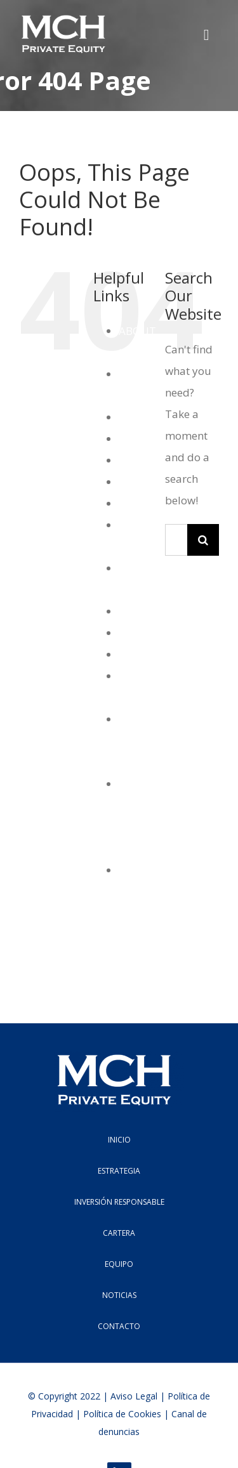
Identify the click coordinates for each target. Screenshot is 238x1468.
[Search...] (176, 540)
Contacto (141, 438)
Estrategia (144, 482)
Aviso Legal (133, 1396)
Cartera (137, 417)
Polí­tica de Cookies (122, 1414)
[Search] (203, 540)
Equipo (137, 460)
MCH (131, 611)
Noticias (139, 633)
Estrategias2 (150, 503)
